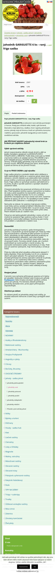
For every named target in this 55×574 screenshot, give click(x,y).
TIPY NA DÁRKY (11, 489)
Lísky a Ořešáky (11, 447)
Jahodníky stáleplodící (14, 400)
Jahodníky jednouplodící (15, 383)
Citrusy (8, 364)
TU (37, 571)
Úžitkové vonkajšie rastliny (16, 504)
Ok (35, 567)
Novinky (8, 321)
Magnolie (9, 451)
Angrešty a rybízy (12, 359)
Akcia (7, 326)
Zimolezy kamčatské (13, 518)
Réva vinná (9, 509)
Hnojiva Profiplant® (13, 354)
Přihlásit (19, 2)
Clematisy (9, 442)
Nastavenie (23, 567)
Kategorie (8, 2)
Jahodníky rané (21, 35)
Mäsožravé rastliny (13, 461)
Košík (27, 2)
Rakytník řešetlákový (14, 480)
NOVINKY (9, 335)
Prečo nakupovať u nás (14, 546)
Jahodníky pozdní (13, 396)
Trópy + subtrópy (12, 494)
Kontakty (9, 550)
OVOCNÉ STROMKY (13, 373)
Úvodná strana (10, 33)
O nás (7, 542)
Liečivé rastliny (11, 437)
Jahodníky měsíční (13, 404)
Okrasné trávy (11, 470)
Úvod (7, 538)
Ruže (7, 485)
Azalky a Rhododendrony (15, 340)
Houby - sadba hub (13, 428)
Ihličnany (9, 423)
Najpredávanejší (12, 316)
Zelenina (9, 513)
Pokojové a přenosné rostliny (17, 475)
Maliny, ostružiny (12, 456)
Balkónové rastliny (13, 345)
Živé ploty (9, 523)
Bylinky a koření (12, 418)
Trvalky (8, 499)
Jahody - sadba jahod (25, 33)
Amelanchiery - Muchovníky (16, 349)
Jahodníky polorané (14, 391)
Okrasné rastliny (12, 466)
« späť (49, 45)
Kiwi (7, 432)
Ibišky (7, 413)
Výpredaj (9, 330)
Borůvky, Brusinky (12, 369)
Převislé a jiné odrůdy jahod (16, 409)
